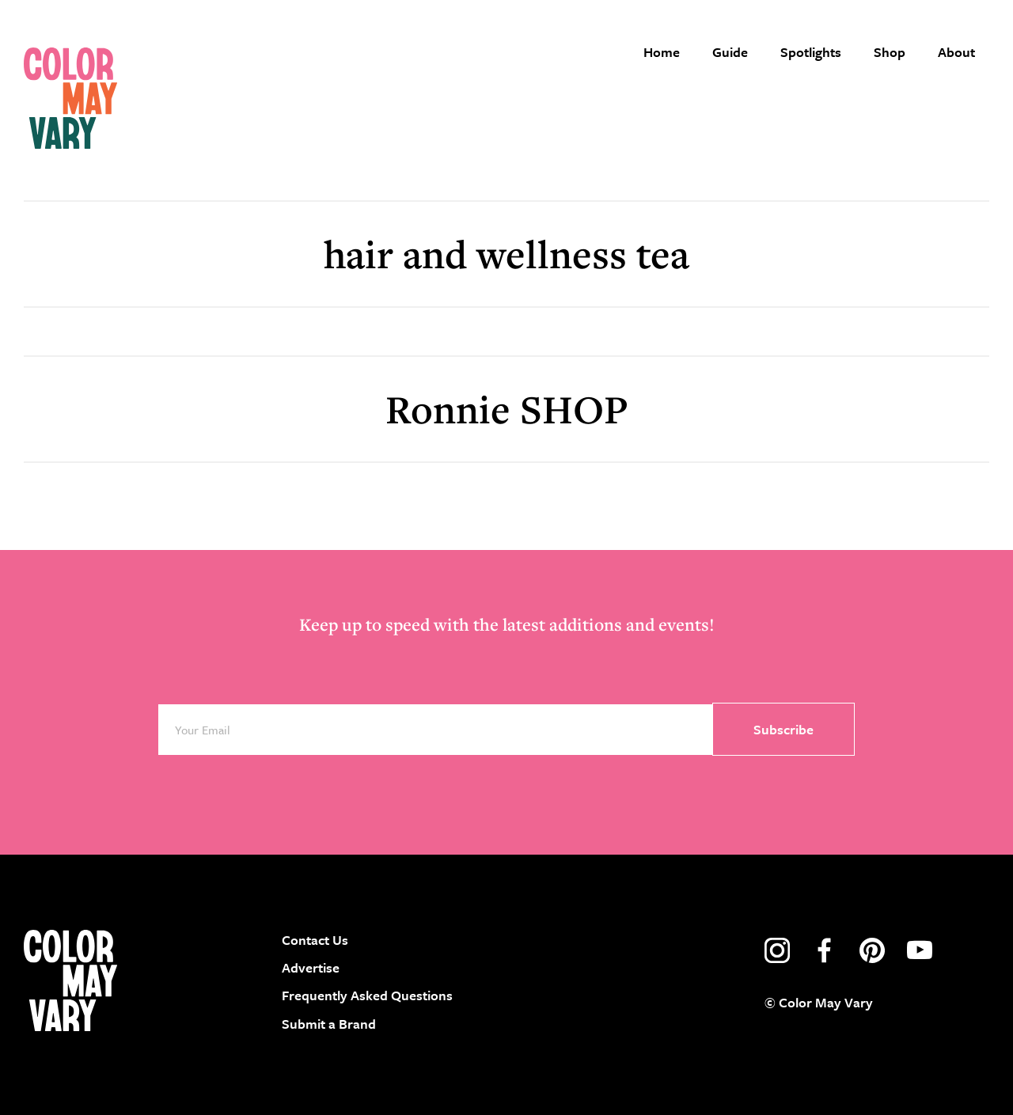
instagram (777, 950)
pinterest (872, 950)
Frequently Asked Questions (367, 995)
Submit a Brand (329, 1023)
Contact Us (315, 940)
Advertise (311, 967)
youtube (919, 950)
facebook (824, 950)
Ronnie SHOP (506, 408)
